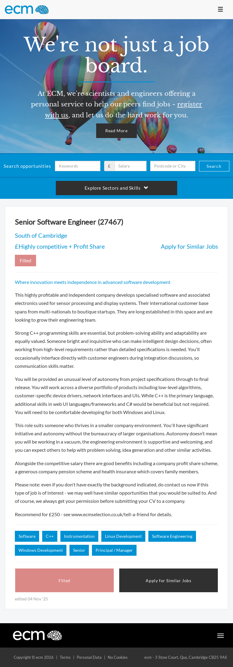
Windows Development (41, 550)
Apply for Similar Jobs (189, 246)
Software (27, 536)
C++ (50, 536)
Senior (79, 550)
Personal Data (89, 657)
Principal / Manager (114, 550)
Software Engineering (172, 536)
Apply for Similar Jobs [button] (168, 580)
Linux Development (123, 536)
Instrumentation (79, 536)
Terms (65, 657)
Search (214, 166)
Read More (116, 130)
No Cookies (118, 657)
